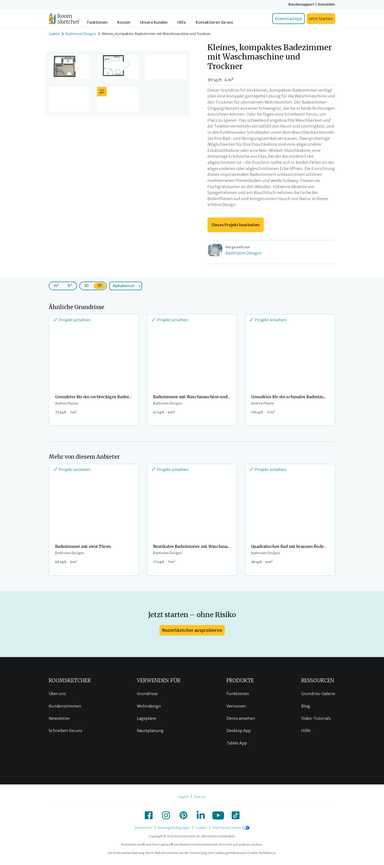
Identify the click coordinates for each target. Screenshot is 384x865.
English (184, 797)
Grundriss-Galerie (318, 693)
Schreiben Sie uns (65, 730)
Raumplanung (150, 730)
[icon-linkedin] (201, 815)
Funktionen (97, 22)
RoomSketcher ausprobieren (192, 630)
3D (99, 285)
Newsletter (59, 718)
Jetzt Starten (321, 18)
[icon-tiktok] (235, 815)
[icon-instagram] (166, 815)
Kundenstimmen (65, 706)
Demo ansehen (241, 718)
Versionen (236, 706)
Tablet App (237, 743)
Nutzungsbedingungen (174, 827)
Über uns (57, 693)
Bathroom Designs (81, 34)
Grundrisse (147, 693)
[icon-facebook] (149, 815)
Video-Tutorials (316, 718)
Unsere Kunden (154, 22)
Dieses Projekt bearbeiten (235, 224)
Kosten (123, 22)
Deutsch (199, 797)
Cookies (201, 827)
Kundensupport (301, 4)
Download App (288, 18)
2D (86, 285)
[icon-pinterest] (183, 815)
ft (70, 285)
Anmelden (326, 4)
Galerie (54, 34)
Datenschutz (143, 827)
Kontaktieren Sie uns (214, 22)
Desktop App (239, 730)
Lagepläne (146, 718)
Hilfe (181, 22)
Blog (305, 706)
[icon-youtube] (218, 815)
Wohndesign (149, 706)
